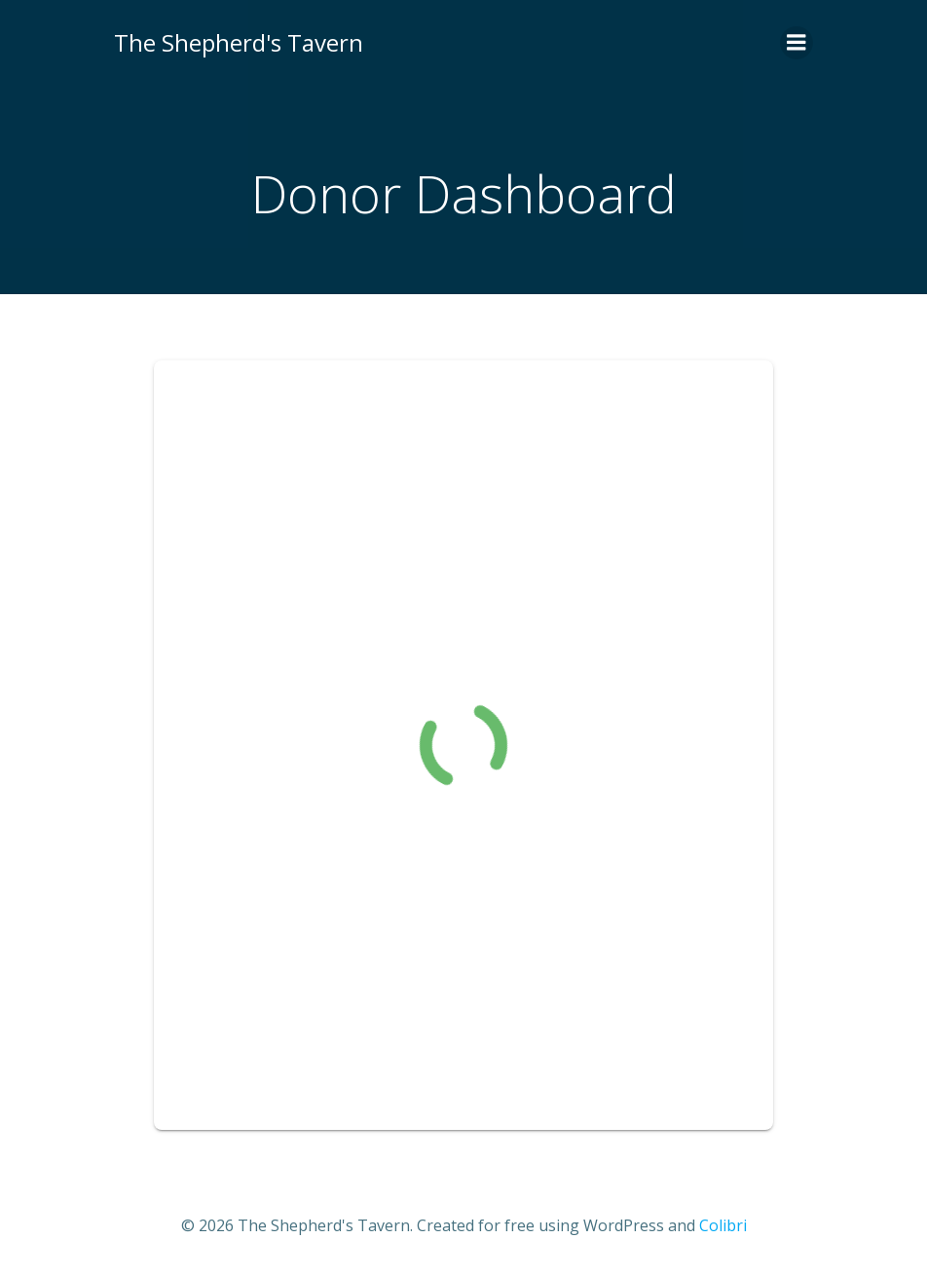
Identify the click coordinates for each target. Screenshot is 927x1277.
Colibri (723, 1225)
